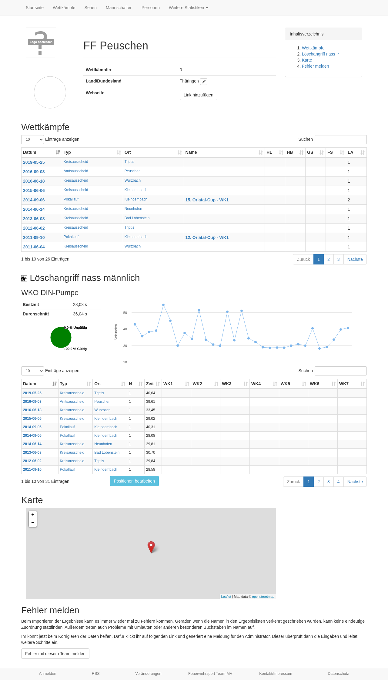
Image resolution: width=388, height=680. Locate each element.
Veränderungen (148, 674)
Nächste (355, 259)
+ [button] (33, 515)
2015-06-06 (34, 190)
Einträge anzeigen (50, 139)
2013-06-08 (34, 218)
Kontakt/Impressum (275, 674)
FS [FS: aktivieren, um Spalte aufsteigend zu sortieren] (330, 152)
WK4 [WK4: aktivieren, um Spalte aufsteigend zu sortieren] (256, 383)
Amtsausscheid (76, 171)
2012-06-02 (34, 228)
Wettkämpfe (64, 7)
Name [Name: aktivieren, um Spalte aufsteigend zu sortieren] (191, 152)
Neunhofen (133, 209)
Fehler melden (315, 66)
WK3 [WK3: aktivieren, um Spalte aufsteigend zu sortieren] (226, 383)
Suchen (333, 139)
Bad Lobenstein (137, 218)
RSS (96, 674)
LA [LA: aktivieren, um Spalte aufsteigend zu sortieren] (350, 152)
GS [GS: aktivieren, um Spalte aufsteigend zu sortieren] (310, 152)
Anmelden (47, 674)
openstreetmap (263, 596)
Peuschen (133, 171)
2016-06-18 (34, 181)
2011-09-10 (34, 237)
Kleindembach (136, 190)
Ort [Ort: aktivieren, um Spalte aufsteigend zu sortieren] (128, 152)
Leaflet (226, 596)
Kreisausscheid (76, 162)
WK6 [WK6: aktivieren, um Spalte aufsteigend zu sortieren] (314, 383)
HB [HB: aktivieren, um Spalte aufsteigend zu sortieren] (290, 152)
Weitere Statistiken (188, 7)
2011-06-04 (34, 246)
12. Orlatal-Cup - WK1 (207, 237)
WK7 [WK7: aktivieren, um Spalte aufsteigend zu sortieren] (344, 383)
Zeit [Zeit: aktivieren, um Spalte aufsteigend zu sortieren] (150, 383)
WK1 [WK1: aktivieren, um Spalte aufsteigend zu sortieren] (168, 383)
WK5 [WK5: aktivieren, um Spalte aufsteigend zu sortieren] (285, 383)
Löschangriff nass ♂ (321, 54)
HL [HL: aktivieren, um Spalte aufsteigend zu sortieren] (269, 152)
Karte (307, 60)
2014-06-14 (34, 209)
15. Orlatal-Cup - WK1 (207, 199)
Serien (91, 7)
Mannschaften (119, 7)
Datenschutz (338, 674)
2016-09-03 (34, 171)
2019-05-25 (34, 162)
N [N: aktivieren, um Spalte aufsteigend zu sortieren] (130, 383)
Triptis (129, 162)
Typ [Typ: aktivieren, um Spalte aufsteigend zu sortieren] (67, 152)
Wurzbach (133, 180)
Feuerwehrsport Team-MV (210, 674)
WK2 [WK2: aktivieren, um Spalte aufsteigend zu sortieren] (197, 383)
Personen (151, 7)
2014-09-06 (34, 199)
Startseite (35, 7)
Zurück (303, 259)
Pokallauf (71, 199)
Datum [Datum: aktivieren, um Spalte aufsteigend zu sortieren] (29, 152)
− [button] (33, 523)
